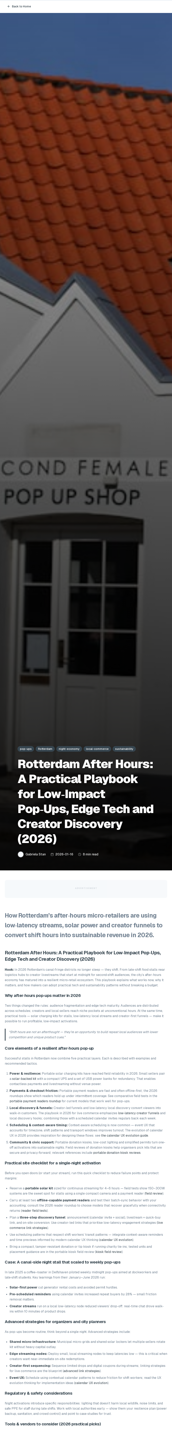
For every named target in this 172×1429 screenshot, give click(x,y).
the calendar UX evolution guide (124, 1135)
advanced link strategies (82, 1371)
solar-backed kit (24, 1079)
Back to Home (19, 6)
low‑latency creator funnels (138, 1113)
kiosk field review (109, 1252)
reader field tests (34, 1211)
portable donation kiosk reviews (117, 1153)
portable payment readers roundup (35, 1101)
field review (153, 1193)
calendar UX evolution (116, 1240)
